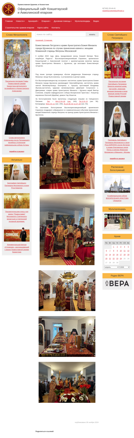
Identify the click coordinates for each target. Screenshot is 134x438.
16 (117, 255)
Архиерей (33, 21)
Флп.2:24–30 (60, 101)
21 (110, 258)
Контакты (56, 27)
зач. (69, 101)
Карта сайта (42, 27)
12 (128, 251)
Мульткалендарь (82, 21)
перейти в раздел (16, 151)
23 (117, 258)
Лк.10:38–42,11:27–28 (72, 104)
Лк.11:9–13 (83, 101)
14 (110, 255)
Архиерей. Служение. (44, 40)
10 (121, 251)
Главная (9, 21)
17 (121, 255)
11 (124, 251)
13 (106, 255)
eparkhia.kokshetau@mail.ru (113, 11)
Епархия (46, 21)
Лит (48, 101)
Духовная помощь (63, 21)
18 (124, 255)
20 (106, 258)
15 (114, 255)
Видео (96, 21)
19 (128, 255)
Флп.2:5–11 (50, 104)
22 (114, 258)
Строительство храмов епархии (19, 27)
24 (121, 258)
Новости (20, 21)
